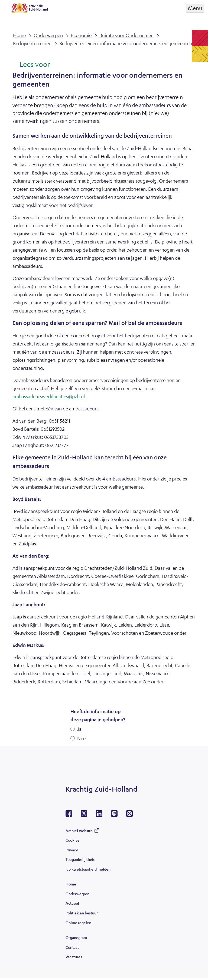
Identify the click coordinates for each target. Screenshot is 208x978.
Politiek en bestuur (82, 912)
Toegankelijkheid (80, 859)
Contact (72, 947)
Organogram (76, 937)
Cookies (72, 840)
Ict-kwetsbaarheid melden (88, 869)
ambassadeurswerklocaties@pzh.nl (48, 396)
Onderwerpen (77, 893)
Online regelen (78, 922)
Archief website (79, 830)
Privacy (72, 849)
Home (71, 883)
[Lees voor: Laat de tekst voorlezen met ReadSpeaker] (31, 64)
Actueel (72, 903)
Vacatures (74, 956)
